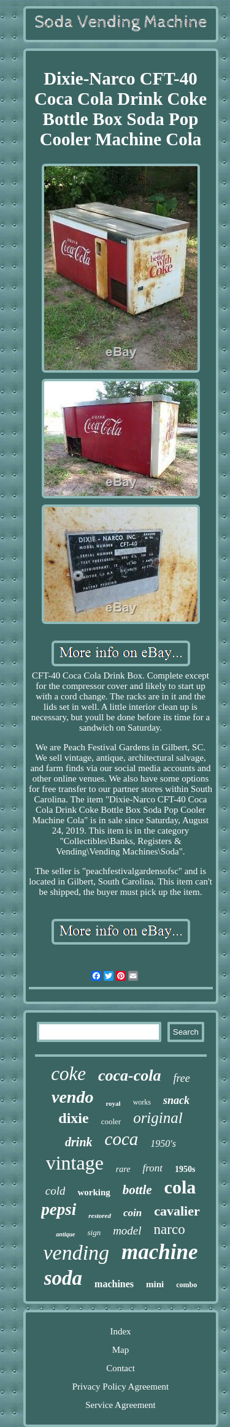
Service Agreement (120, 1405)
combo (186, 1284)
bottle (137, 1189)
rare (123, 1169)
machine (159, 1252)
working (93, 1192)
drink (78, 1142)
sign (94, 1232)
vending (76, 1252)
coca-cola (129, 1075)
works (142, 1102)
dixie (73, 1118)
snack (176, 1100)
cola (180, 1187)
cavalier (177, 1211)
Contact (120, 1368)
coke (68, 1073)
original (158, 1117)
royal (112, 1103)
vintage (75, 1163)
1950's (163, 1143)
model (127, 1230)
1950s (185, 1169)
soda (63, 1278)
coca (122, 1139)
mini (155, 1284)
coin (132, 1213)
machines (114, 1284)
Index (120, 1331)
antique (65, 1234)
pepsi (58, 1209)
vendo (72, 1096)
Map (120, 1350)
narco (169, 1229)
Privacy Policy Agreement (120, 1386)
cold (55, 1190)
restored (99, 1215)
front (152, 1168)
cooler (111, 1121)
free (181, 1078)
